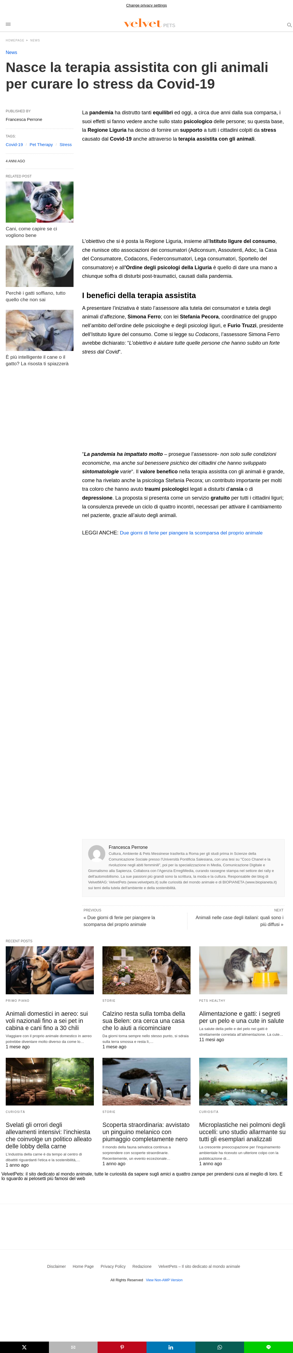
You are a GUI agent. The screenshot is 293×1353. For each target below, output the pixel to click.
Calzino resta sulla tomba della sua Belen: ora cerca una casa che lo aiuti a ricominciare (146, 1021)
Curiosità (15, 1111)
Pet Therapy (41, 144)
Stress (66, 144)
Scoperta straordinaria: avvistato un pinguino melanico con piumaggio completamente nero (143, 1132)
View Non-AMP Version (164, 1280)
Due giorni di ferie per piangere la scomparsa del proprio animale (194, 533)
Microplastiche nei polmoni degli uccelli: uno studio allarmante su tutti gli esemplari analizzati (240, 1132)
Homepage (15, 40)
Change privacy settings (146, 5)
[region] (130, 192)
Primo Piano (17, 1000)
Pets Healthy (212, 1000)
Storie (109, 1000)
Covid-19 (14, 144)
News (35, 40)
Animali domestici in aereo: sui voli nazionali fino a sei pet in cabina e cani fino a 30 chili (49, 1021)
